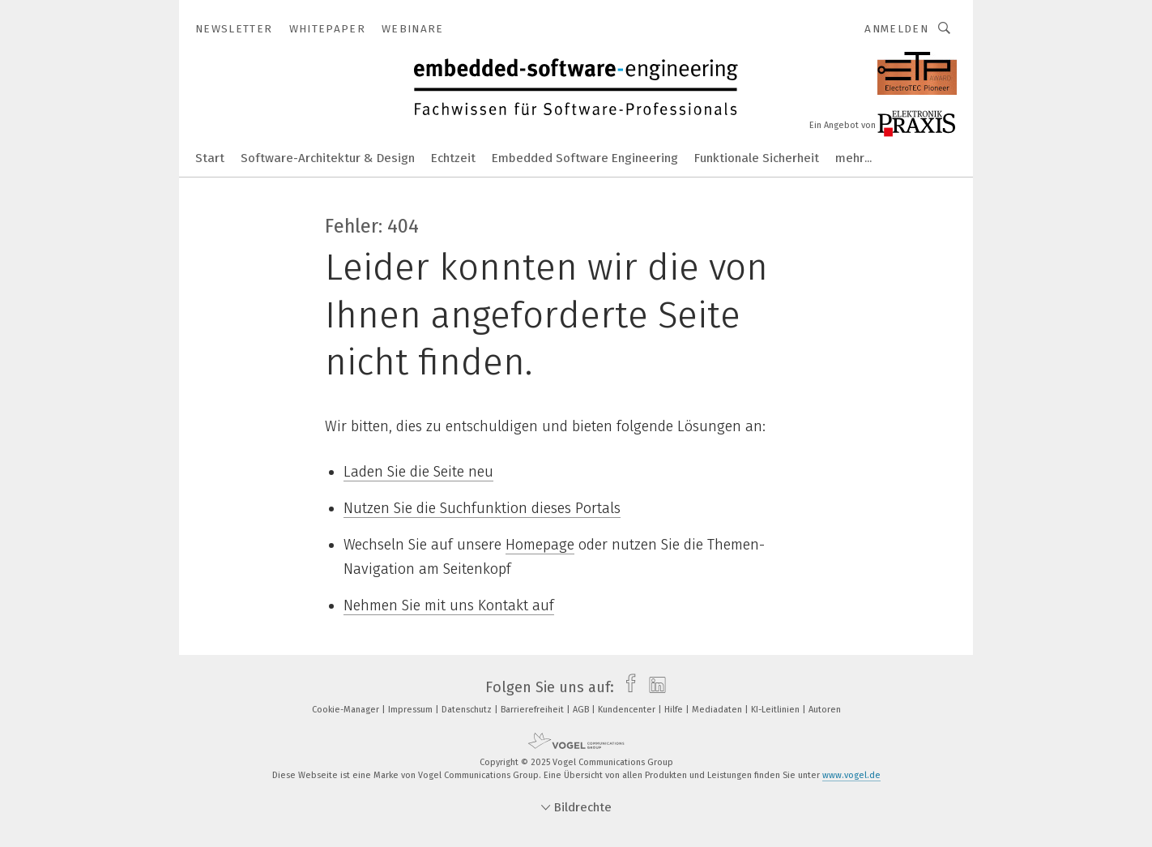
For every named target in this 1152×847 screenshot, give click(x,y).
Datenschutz (468, 709)
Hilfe (674, 709)
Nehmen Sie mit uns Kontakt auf (448, 605)
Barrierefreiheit (533, 709)
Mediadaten (718, 709)
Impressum (411, 709)
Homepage (540, 545)
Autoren (825, 709)
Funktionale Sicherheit (756, 158)
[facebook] (626, 687)
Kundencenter (628, 709)
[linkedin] (653, 687)
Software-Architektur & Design (328, 158)
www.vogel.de (851, 775)
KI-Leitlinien (776, 709)
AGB (582, 709)
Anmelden (896, 29)
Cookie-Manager (347, 709)
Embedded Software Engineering (585, 158)
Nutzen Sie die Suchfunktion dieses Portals (482, 508)
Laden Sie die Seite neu (418, 472)
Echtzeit (453, 158)
